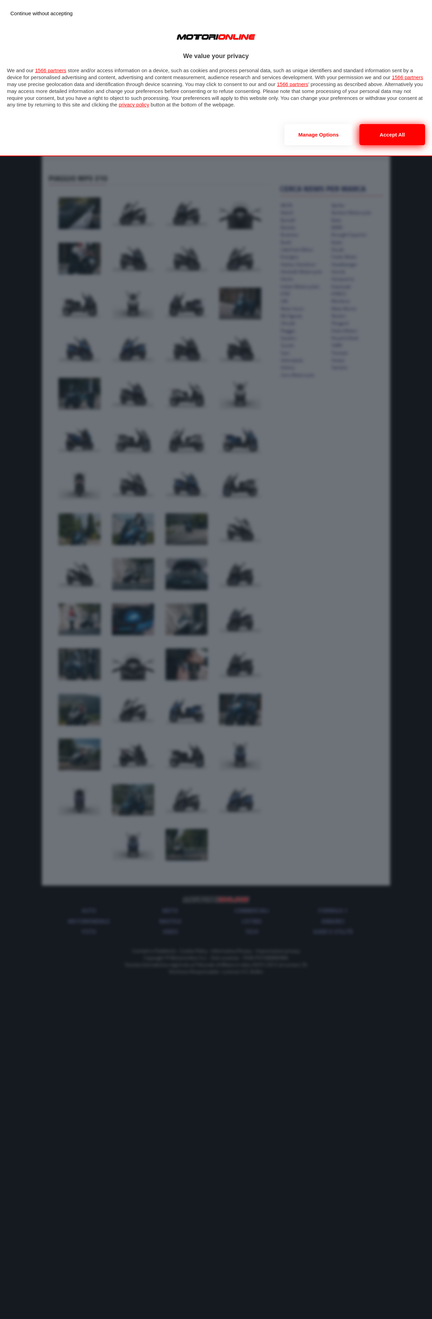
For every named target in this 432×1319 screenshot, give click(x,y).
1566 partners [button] (51, 70)
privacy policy (171, 104)
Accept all (392, 135)
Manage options (318, 135)
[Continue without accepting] (41, 13)
